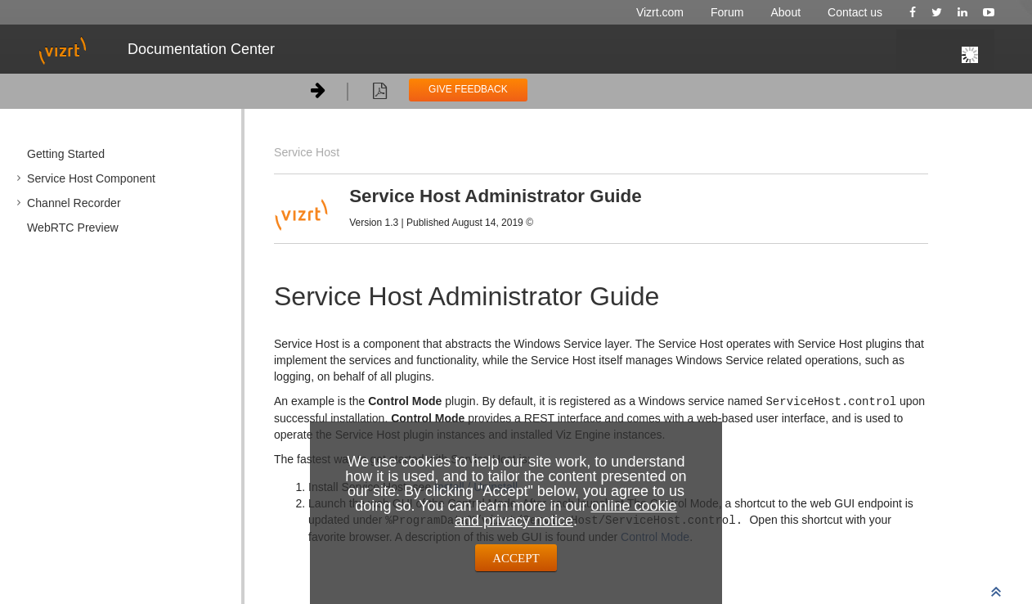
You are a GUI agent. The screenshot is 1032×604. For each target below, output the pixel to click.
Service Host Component (91, 178)
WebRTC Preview (73, 227)
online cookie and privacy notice (566, 513)
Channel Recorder (74, 203)
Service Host (306, 152)
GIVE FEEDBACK (468, 89)
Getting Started (66, 153)
